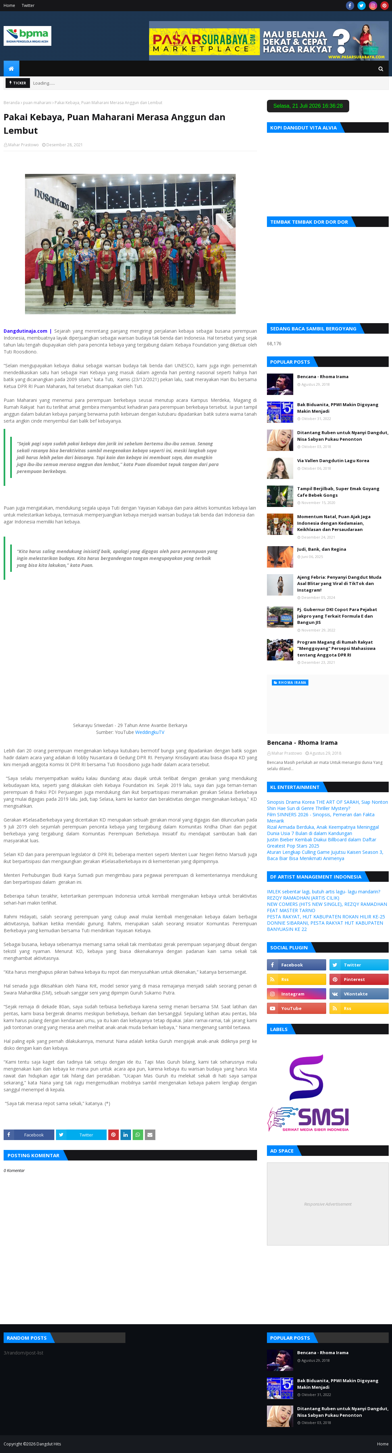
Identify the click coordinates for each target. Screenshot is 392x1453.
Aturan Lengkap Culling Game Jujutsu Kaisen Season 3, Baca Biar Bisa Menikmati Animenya (325, 855)
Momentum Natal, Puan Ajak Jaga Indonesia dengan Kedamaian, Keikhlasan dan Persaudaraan (334, 523)
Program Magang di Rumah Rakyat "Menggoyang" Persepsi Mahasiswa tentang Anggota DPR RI (336, 648)
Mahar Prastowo (23, 145)
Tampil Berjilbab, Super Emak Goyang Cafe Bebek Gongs (338, 492)
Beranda (12, 102)
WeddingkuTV (149, 732)
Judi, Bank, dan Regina (321, 549)
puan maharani (37, 102)
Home (9, 5)
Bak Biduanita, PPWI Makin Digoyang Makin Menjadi (338, 408)
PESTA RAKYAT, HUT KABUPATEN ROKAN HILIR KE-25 (326, 916)
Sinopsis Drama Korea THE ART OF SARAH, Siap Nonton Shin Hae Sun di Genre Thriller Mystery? (327, 805)
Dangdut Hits (49, 1444)
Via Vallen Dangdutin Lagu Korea (333, 460)
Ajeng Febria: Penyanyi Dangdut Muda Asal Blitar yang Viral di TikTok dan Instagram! (339, 583)
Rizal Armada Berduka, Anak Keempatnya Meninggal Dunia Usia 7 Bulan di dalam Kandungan (323, 830)
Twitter (28, 5)
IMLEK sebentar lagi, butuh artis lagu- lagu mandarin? (323, 891)
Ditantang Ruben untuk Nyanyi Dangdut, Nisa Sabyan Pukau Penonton (343, 436)
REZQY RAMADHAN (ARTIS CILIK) (303, 898)
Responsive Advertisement (328, 1204)
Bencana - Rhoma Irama (323, 376)
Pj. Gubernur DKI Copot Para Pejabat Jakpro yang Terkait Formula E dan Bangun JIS (337, 615)
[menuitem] (11, 68)
